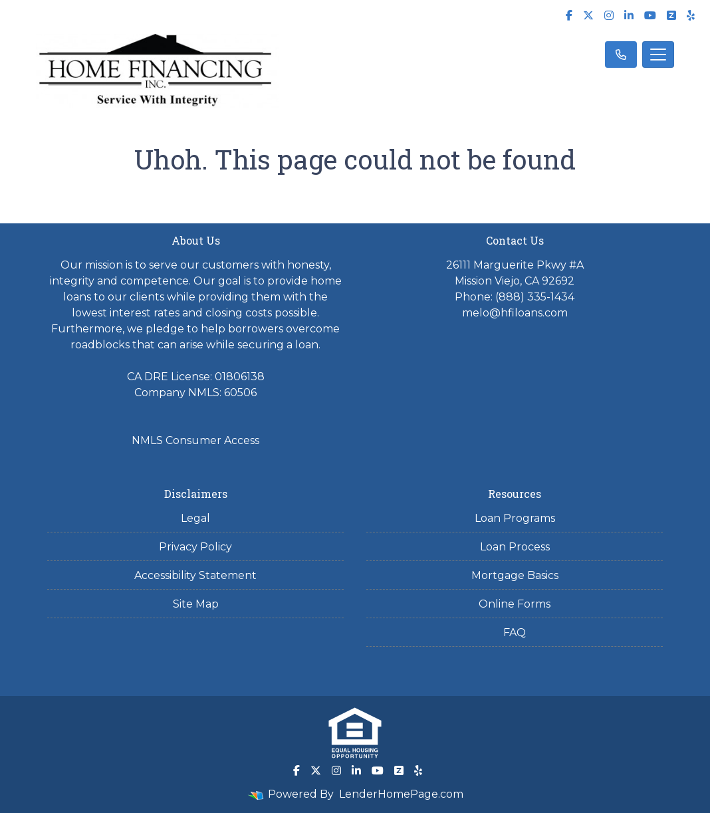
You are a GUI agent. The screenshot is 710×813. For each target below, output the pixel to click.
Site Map (196, 604)
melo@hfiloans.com (515, 312)
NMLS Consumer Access (195, 440)
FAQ (514, 632)
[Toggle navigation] (658, 54)
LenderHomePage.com (401, 794)
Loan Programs (515, 518)
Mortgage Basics (514, 575)
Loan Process (515, 546)
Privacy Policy (195, 546)
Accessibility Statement (195, 575)
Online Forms (514, 604)
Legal (195, 518)
